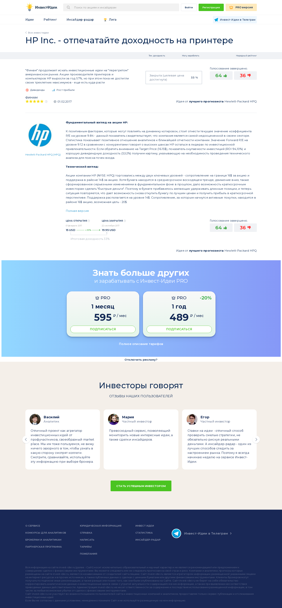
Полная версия (77, 211)
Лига (113, 19)
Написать (87, 539)
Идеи (29, 19)
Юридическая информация (100, 525)
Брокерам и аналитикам (43, 539)
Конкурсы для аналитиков (45, 532)
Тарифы (86, 546)
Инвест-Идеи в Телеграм (200, 533)
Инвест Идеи (144, 525)
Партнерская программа (43, 546)
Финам (31, 97)
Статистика (144, 532)
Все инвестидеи (38, 32)
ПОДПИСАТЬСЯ (103, 329)
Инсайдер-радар (80, 19)
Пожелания (88, 553)
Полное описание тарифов (141, 344)
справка (86, 532)
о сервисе (32, 525)
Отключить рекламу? (141, 359)
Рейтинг (50, 19)
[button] (26, 439)
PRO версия (244, 7)
